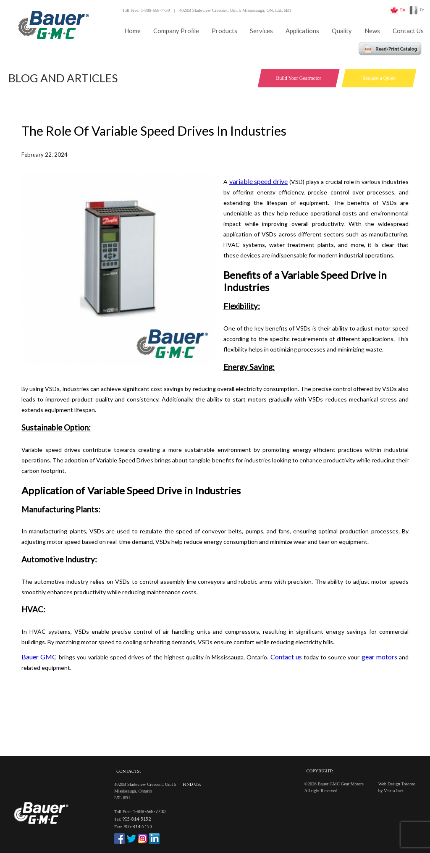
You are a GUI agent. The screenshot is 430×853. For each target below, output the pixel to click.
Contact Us (408, 30)
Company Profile (176, 30)
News (372, 30)
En (402, 10)
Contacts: (128, 771)
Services (261, 30)
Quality (342, 30)
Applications (302, 30)
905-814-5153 (137, 826)
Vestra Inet (393, 790)
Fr (422, 10)
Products (224, 30)
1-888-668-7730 (149, 811)
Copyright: (320, 771)
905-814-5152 (136, 819)
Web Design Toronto (396, 784)
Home (132, 30)
